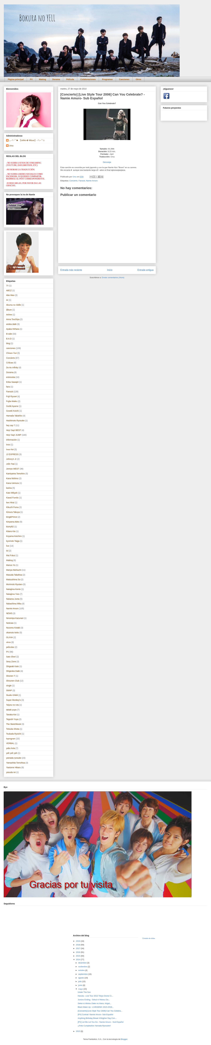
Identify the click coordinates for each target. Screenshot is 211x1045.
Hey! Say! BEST (13, 430)
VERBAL (10, 743)
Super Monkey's (13, 700)
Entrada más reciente (71, 270)
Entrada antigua (145, 270)
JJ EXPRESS (12, 454)
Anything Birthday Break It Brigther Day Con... (97, 1018)
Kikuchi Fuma (12, 507)
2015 (78, 956)
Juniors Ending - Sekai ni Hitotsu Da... (94, 1000)
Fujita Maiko (11, 401)
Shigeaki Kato (12, 666)
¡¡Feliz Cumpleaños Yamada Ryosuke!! (94, 1026)
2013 (78, 1031)
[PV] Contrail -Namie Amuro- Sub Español (95, 1014)
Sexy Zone (11, 661)
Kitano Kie (11, 531)
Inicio (109, 270)
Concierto (73, 181)
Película (70, 79)
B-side (9, 334)
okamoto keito (12, 632)
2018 (78, 945)
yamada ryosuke (13, 758)
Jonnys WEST (12, 469)
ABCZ (9, 290)
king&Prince (11, 517)
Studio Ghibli (12, 695)
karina (9, 488)
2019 (78, 941)
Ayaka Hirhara (12, 329)
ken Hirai (10, 502)
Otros (138, 79)
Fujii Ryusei (11, 396)
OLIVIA (9, 637)
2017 (78, 948)
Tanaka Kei (11, 714)
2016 (78, 952)
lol (7, 551)
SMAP (9, 690)
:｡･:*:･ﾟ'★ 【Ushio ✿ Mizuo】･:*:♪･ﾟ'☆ (27, 140)
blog (8, 343)
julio (80, 981)
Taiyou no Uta (12, 705)
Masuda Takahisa (14, 575)
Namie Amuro (92, 181)
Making (42, 79)
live (7, 546)
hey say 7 (10, 425)
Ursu (11, 145)
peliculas (10, 647)
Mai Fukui (10, 555)
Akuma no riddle (13, 305)
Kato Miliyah (11, 493)
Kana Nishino (12, 478)
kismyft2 (10, 526)
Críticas (9, 362)
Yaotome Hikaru (13, 767)
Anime (9, 314)
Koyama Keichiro (14, 536)
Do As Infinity (12, 367)
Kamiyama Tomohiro (15, 473)
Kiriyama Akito (12, 522)
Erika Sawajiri (12, 382)
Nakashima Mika (13, 603)
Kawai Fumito (12, 497)
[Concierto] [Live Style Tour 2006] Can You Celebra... (100, 1011)
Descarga (107, 162)
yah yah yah (11, 753)
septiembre (83, 974)
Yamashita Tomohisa (15, 763)
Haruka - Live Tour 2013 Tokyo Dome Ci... (95, 996)
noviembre (83, 967)
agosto (81, 978)
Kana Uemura (12, 483)
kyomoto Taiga (12, 541)
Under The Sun (84, 992)
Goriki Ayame (12, 406)
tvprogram (10, 738)
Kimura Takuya (13, 512)
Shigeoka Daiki (13, 671)
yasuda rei (11, 772)
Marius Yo (10, 565)
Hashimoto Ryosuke (15, 420)
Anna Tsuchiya (12, 319)
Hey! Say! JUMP (13, 435)
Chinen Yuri (11, 353)
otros (8, 642)
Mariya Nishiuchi (13, 570)
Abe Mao (10, 295)
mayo (80, 989)
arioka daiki (11, 324)
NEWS (9, 613)
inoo (8, 444)
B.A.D (9, 339)
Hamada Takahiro (14, 416)
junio (80, 985)
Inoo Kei (10, 449)
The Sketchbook (13, 724)
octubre (81, 970)
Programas (107, 79)
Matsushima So (13, 579)
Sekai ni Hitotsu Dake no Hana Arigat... (94, 1003)
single (9, 685)
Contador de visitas (148, 938)
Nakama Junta (12, 599)
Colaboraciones (88, 79)
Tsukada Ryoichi (13, 734)
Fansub (82, 181)
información (11, 440)
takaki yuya (11, 710)
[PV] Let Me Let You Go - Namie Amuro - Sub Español (100, 1022)
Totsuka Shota (12, 729)
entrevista (10, 377)
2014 (78, 959)
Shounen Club (12, 681)
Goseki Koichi (12, 411)
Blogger (124, 1039)
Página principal (16, 79)
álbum (9, 310)
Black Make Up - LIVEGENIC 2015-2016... (96, 1007)
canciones (10, 348)
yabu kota (10, 748)
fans (8, 387)
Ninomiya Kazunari (14, 618)
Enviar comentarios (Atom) (113, 277)
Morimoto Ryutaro (14, 584)
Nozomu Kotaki (13, 628)
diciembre (82, 963)
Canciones (124, 79)
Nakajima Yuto (12, 594)
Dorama (56, 79)
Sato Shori (11, 656)
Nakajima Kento (13, 589)
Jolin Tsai (10, 464)
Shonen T (10, 676)
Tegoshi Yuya (12, 719)
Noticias (9, 623)
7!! (7, 285)
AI (7, 300)
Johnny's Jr (11, 459)
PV (31, 79)
